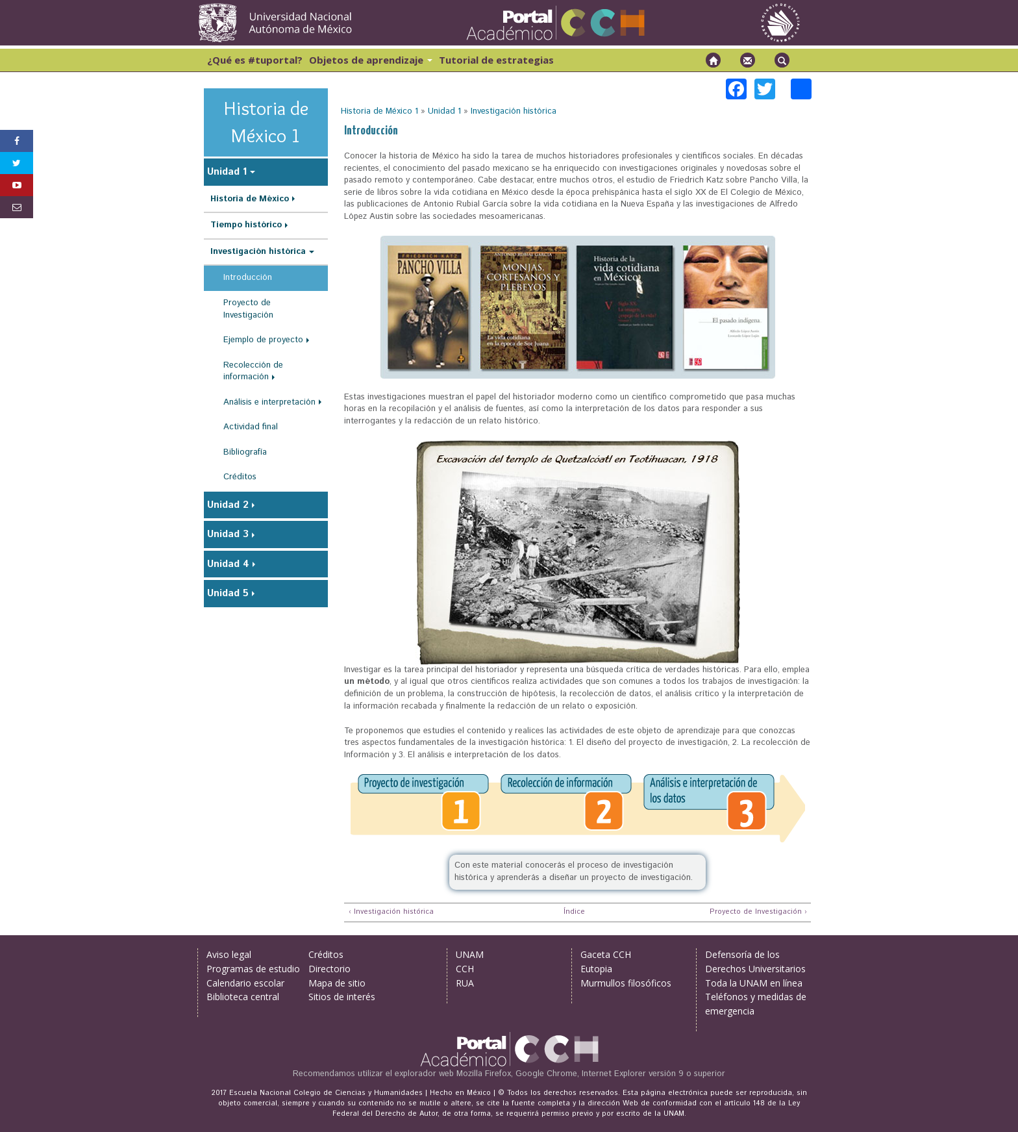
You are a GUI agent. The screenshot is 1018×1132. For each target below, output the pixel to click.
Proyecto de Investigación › (758, 912)
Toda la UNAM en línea (753, 983)
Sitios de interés (341, 996)
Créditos (239, 477)
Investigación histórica (513, 111)
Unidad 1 (444, 111)
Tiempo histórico (246, 225)
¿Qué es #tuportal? (255, 59)
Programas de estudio (253, 968)
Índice (573, 912)
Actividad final (250, 427)
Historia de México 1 (379, 111)
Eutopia (596, 968)
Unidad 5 (228, 593)
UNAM (470, 954)
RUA (465, 983)
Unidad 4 (228, 564)
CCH (465, 968)
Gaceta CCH (605, 954)
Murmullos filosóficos (625, 983)
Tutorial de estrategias (496, 59)
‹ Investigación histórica (391, 912)
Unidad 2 (228, 505)
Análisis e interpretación (269, 402)
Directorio (329, 968)
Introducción (247, 277)
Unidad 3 (228, 534)
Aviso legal (228, 954)
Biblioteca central (242, 996)
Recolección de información (253, 371)
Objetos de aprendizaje (370, 59)
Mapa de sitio (337, 983)
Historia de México (249, 199)
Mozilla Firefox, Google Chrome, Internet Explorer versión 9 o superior (590, 1074)
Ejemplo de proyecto (263, 340)
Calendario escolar (245, 983)
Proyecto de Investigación (248, 309)
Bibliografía (245, 452)
